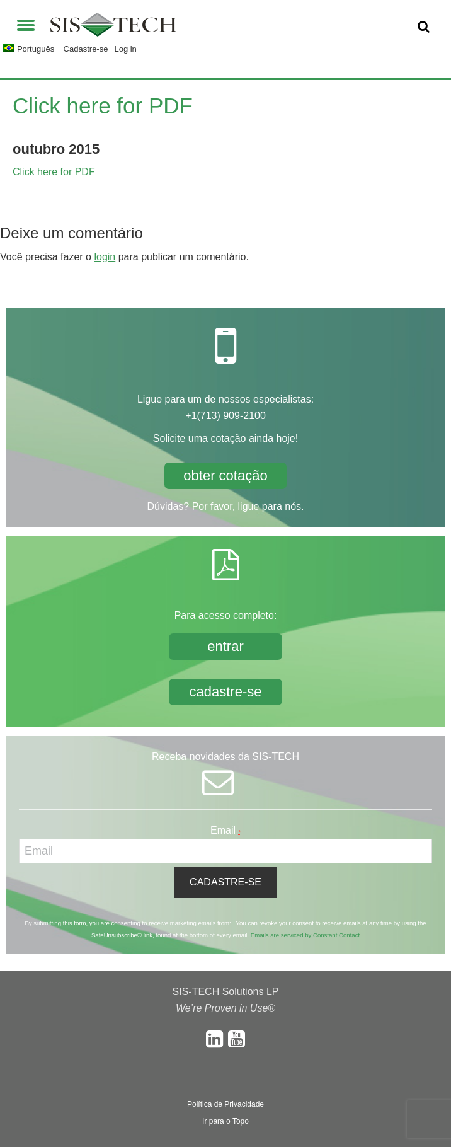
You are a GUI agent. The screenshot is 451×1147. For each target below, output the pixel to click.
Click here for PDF (54, 171)
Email (225, 830)
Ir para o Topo (225, 1121)
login (104, 256)
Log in (125, 49)
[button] (26, 23)
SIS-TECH (113, 28)
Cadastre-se (86, 49)
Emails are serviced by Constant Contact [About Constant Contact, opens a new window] (305, 934)
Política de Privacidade (225, 1104)
